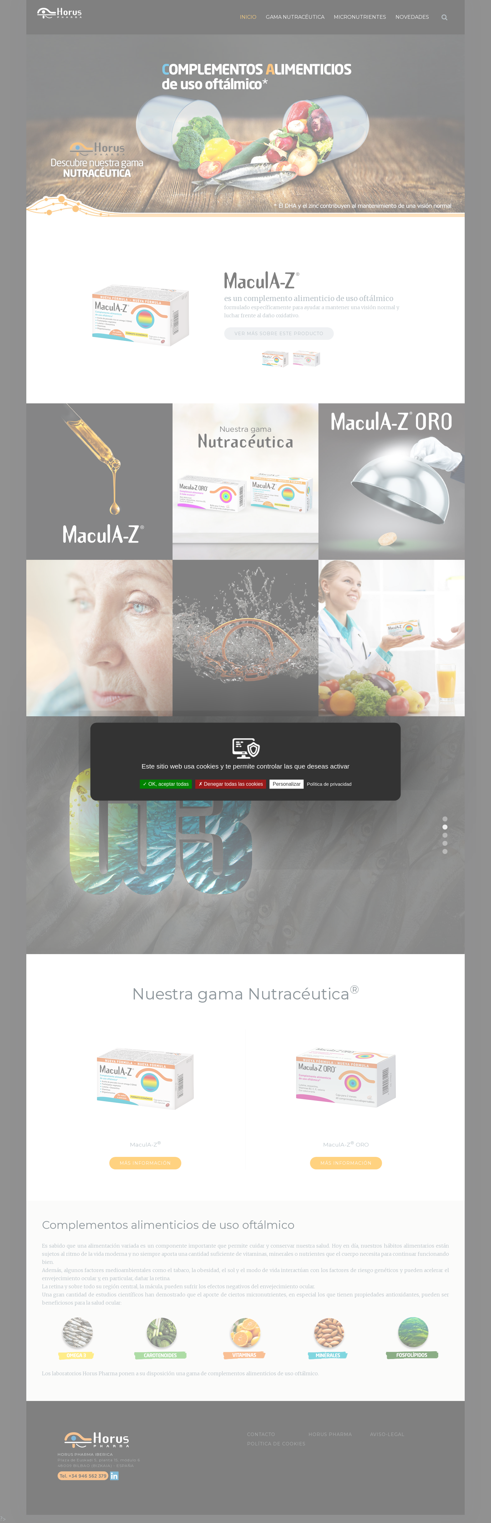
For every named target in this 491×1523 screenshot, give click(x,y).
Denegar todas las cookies (231, 784)
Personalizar (287, 784)
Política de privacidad (329, 784)
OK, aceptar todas (166, 784)
